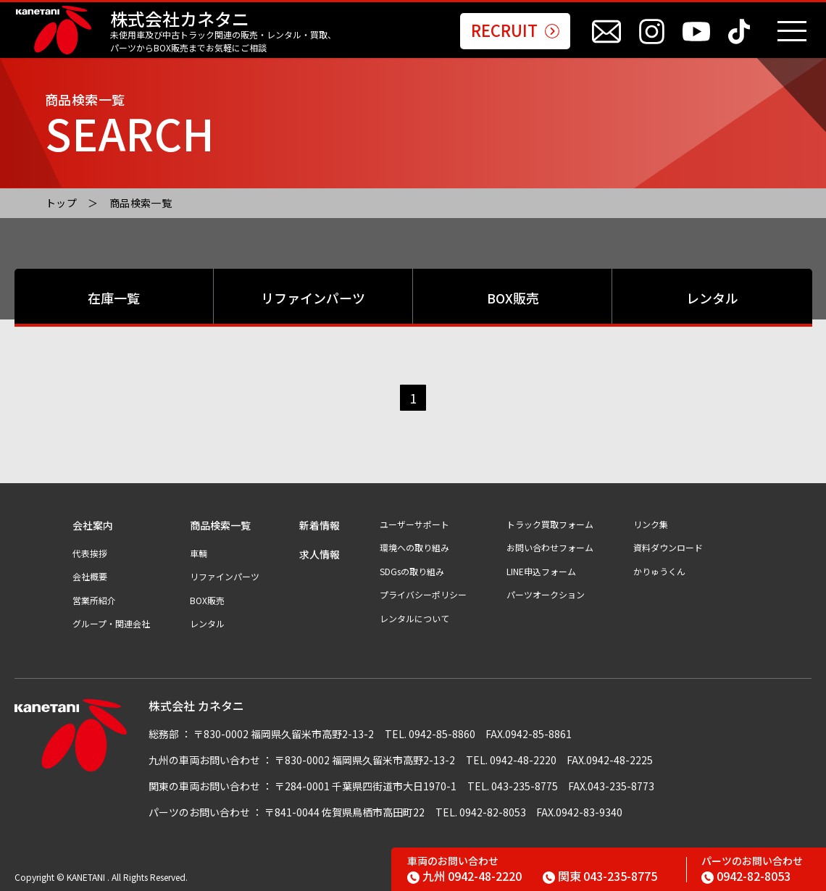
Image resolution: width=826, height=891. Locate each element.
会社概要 (89, 577)
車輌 (198, 553)
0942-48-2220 (464, 875)
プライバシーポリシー (423, 595)
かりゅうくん (659, 571)
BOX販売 (513, 297)
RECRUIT (515, 31)
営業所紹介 (94, 600)
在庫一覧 (114, 297)
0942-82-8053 (745, 875)
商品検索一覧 (140, 203)
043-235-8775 (600, 875)
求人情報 (319, 554)
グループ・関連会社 (111, 624)
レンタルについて (414, 619)
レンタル (712, 297)
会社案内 (92, 525)
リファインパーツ (313, 297)
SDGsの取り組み (412, 571)
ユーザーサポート (414, 524)
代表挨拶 (89, 553)
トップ (61, 203)
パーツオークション (545, 595)
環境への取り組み (414, 548)
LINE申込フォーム (541, 571)
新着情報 (319, 525)
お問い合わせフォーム (549, 548)
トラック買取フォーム (549, 524)
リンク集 (650, 524)
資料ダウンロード (668, 548)
